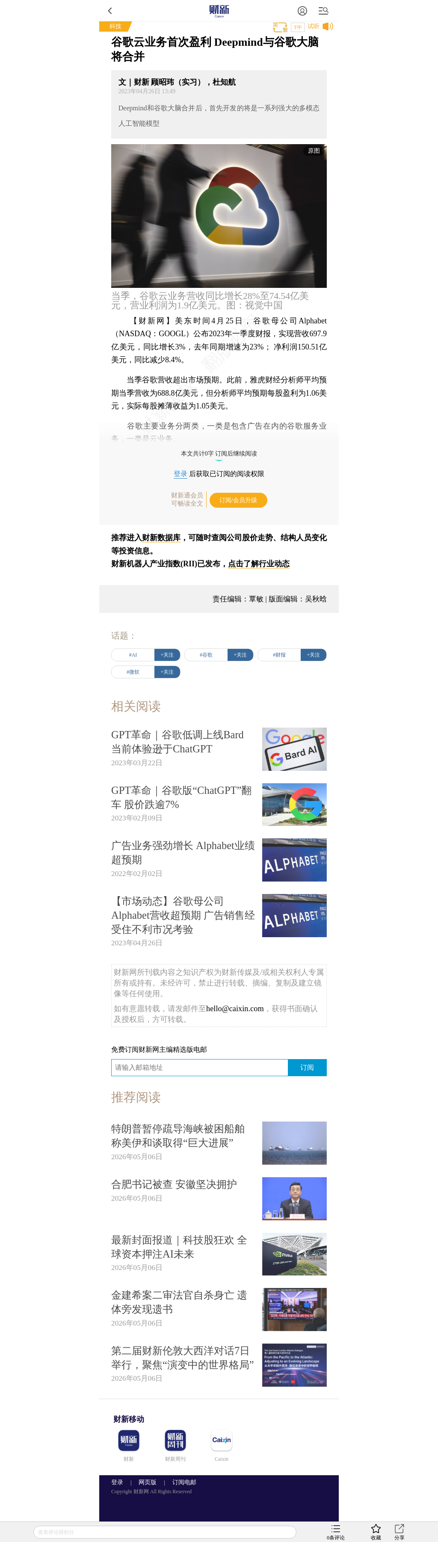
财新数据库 (161, 537)
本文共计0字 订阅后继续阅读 (219, 453)
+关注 (167, 655)
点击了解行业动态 (259, 563)
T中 (298, 27)
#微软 (133, 672)
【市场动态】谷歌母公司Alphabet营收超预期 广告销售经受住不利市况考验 (183, 915)
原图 (314, 151)
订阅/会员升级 (238, 500)
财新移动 (128, 1419)
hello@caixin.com (235, 1008)
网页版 (148, 1482)
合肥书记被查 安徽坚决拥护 (174, 1184)
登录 (180, 473)
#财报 (279, 655)
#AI (133, 655)
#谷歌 (206, 655)
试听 (314, 26)
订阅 (307, 1067)
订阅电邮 (181, 1482)
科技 (115, 26)
